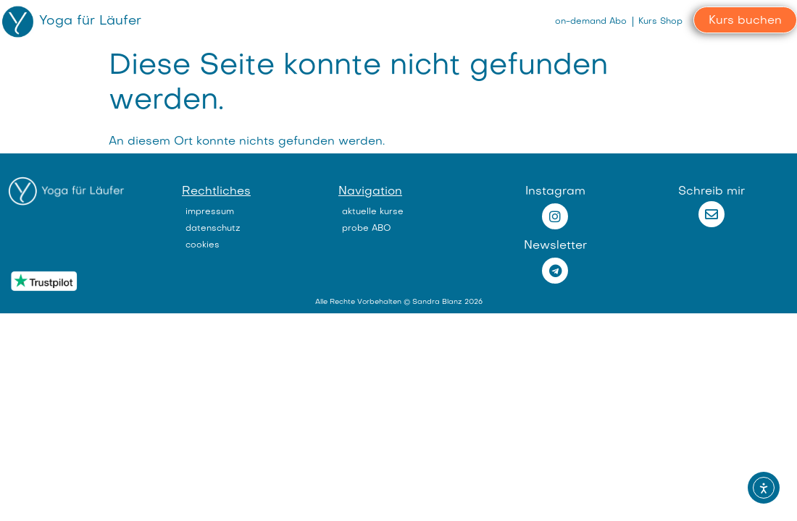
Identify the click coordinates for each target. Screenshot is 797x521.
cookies (202, 245)
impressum (209, 212)
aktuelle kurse (373, 212)
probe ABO (366, 228)
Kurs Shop (660, 21)
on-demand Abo (591, 21)
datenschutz (213, 228)
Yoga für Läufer (90, 21)
